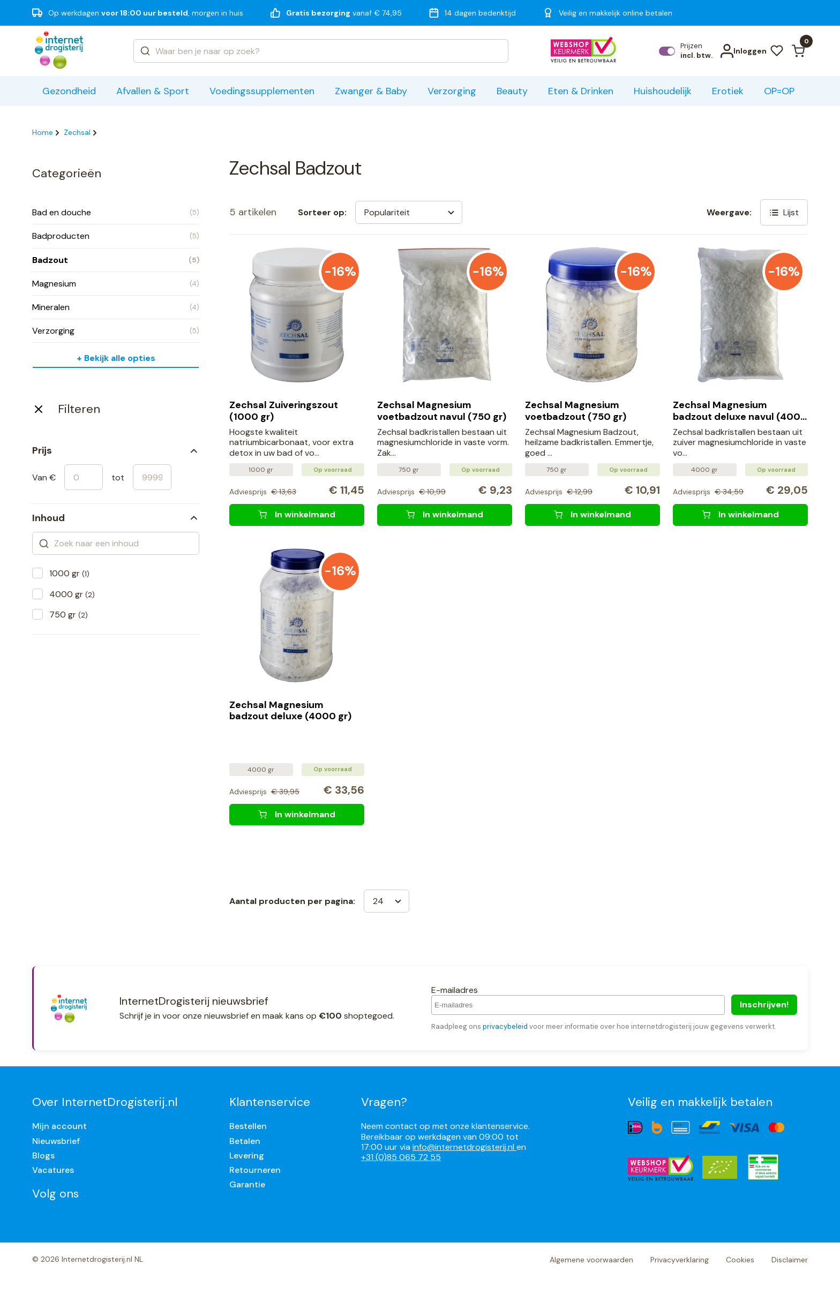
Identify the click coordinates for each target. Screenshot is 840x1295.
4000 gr (72, 594)
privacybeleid (505, 1026)
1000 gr (69, 573)
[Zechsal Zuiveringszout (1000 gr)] (296, 514)
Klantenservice (269, 1102)
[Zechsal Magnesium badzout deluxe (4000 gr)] (296, 814)
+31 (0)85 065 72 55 (401, 1157)
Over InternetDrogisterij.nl (104, 1102)
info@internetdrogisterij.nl (464, 1147)
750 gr (68, 614)
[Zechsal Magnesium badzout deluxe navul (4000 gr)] (740, 514)
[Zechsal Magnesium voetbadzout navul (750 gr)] (444, 514)
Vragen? (384, 1102)
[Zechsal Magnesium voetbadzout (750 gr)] (592, 514)
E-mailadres (454, 990)
